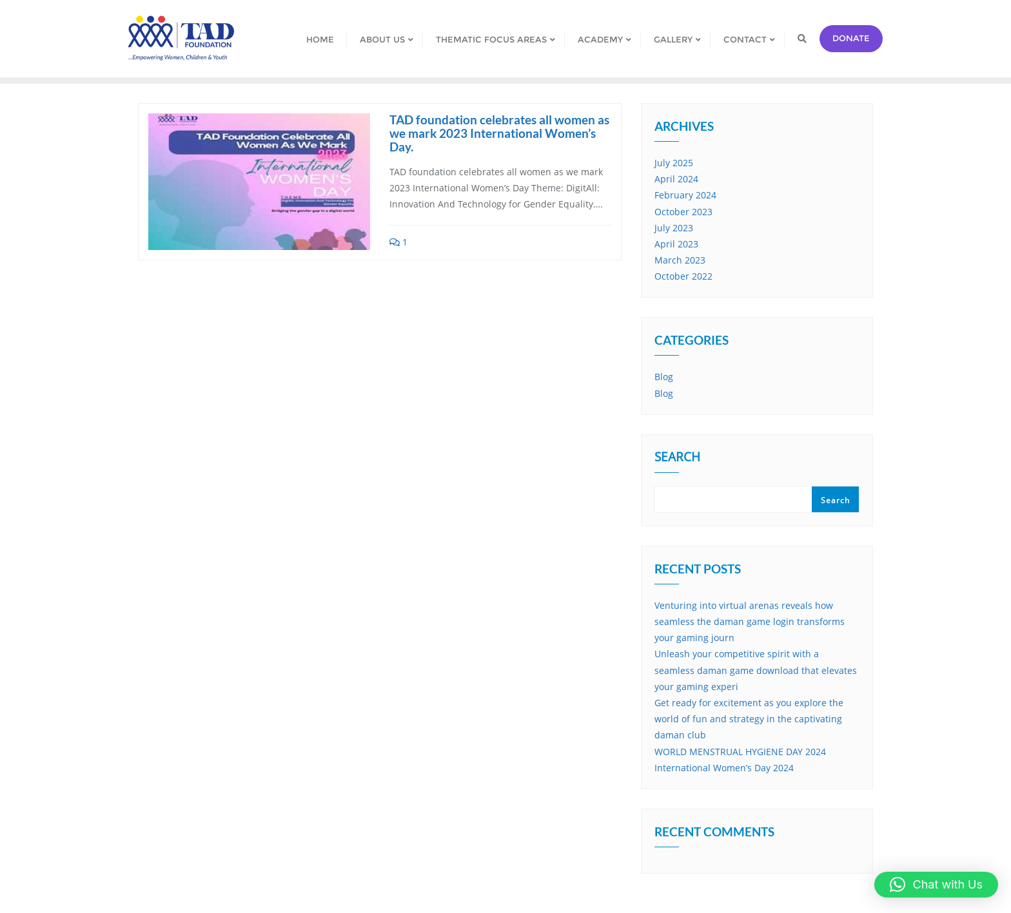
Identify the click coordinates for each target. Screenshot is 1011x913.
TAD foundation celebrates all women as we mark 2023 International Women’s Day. (499, 133)
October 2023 (683, 212)
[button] (936, 885)
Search (677, 458)
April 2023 (676, 244)
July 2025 (673, 163)
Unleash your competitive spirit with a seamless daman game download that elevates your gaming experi (755, 670)
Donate (851, 38)
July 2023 (673, 228)
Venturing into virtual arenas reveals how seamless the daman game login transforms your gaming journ (749, 621)
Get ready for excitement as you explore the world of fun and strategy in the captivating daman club (748, 719)
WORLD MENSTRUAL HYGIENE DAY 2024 (740, 751)
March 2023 (679, 260)
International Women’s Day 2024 (724, 768)
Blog (663, 376)
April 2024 (676, 179)
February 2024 (685, 195)
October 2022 (683, 276)
